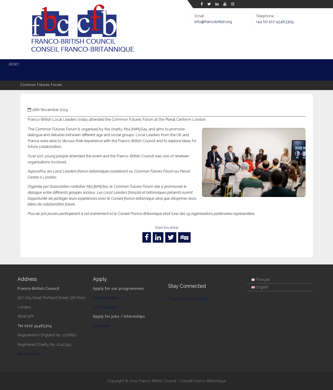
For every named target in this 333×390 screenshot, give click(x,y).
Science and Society (256, 64)
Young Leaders (92, 64)
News (64, 64)
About (43, 64)
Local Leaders (128, 64)
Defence (181, 64)
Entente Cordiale (213, 64)
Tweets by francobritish (188, 299)
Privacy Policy (29, 354)
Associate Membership (37, 74)
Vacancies (101, 326)
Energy (157, 64)
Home (22, 64)
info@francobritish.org (213, 22)
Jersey (289, 64)
